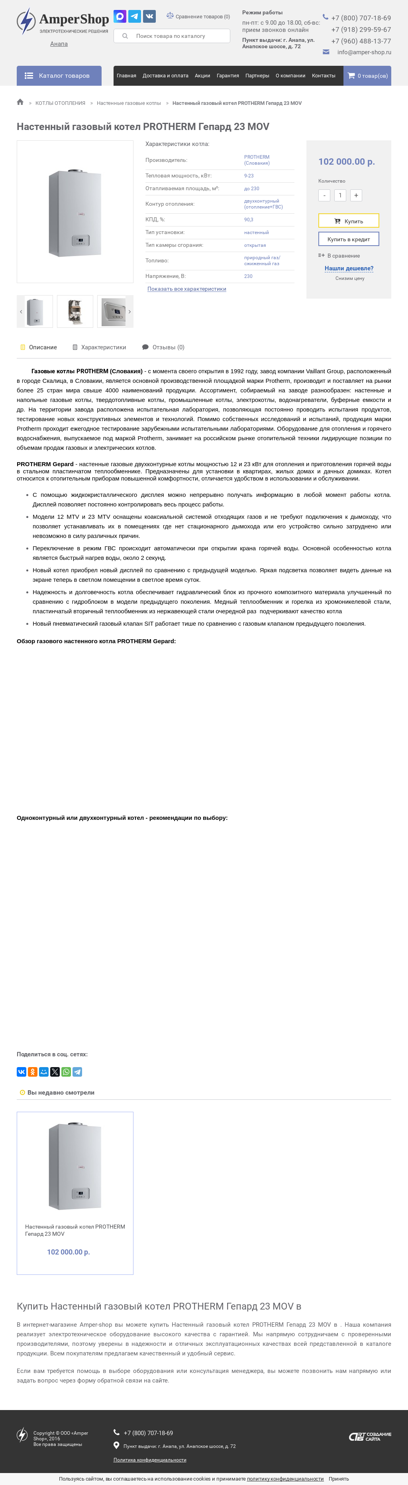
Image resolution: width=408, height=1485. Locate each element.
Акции (202, 76)
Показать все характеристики (186, 289)
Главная (126, 76)
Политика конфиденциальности (150, 1460)
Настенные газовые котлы (126, 103)
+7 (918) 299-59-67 (361, 29)
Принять (339, 1479)
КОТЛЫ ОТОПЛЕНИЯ (57, 103)
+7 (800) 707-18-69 (361, 18)
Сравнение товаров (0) (198, 17)
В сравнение (339, 255)
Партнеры (257, 76)
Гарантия (228, 76)
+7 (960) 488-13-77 (361, 41)
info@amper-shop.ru (364, 52)
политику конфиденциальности (285, 1479)
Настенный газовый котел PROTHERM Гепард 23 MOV (234, 103)
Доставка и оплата (165, 76)
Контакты (323, 76)
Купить (348, 221)
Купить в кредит (349, 239)
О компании (291, 76)
